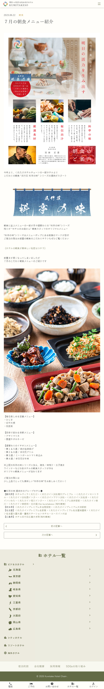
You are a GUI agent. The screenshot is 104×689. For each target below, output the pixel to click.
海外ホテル (12, 653)
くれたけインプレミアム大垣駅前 (69, 507)
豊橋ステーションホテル (36, 514)
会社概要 (39, 666)
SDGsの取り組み (76, 666)
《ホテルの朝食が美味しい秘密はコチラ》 (25, 248)
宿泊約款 (23, 666)
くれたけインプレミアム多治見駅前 (33, 507)
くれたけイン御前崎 (18, 504)
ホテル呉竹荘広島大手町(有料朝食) (33, 517)
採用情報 (55, 666)
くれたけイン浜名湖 (77, 497)
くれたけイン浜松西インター (23, 497)
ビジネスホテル (20, 564)
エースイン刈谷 (59, 514)
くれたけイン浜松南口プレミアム (56, 494)
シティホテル (13, 638)
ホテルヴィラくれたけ (26, 494)
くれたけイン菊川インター (30, 501)
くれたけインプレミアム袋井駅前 (63, 501)
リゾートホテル (14, 645)
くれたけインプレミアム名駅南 (30, 510)
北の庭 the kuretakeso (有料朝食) (48, 504)
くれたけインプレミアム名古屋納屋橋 (67, 510)
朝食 (21, 15)
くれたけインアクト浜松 (52, 497)
